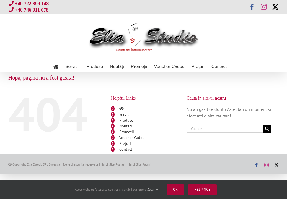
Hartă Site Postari (113, 164)
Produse (126, 120)
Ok (175, 189)
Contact (125, 149)
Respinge (202, 189)
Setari (152, 189)
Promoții (126, 131)
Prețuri (125, 143)
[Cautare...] (225, 129)
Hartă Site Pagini (139, 164)
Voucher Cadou (132, 137)
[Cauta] (267, 129)
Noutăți (125, 126)
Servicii (125, 114)
